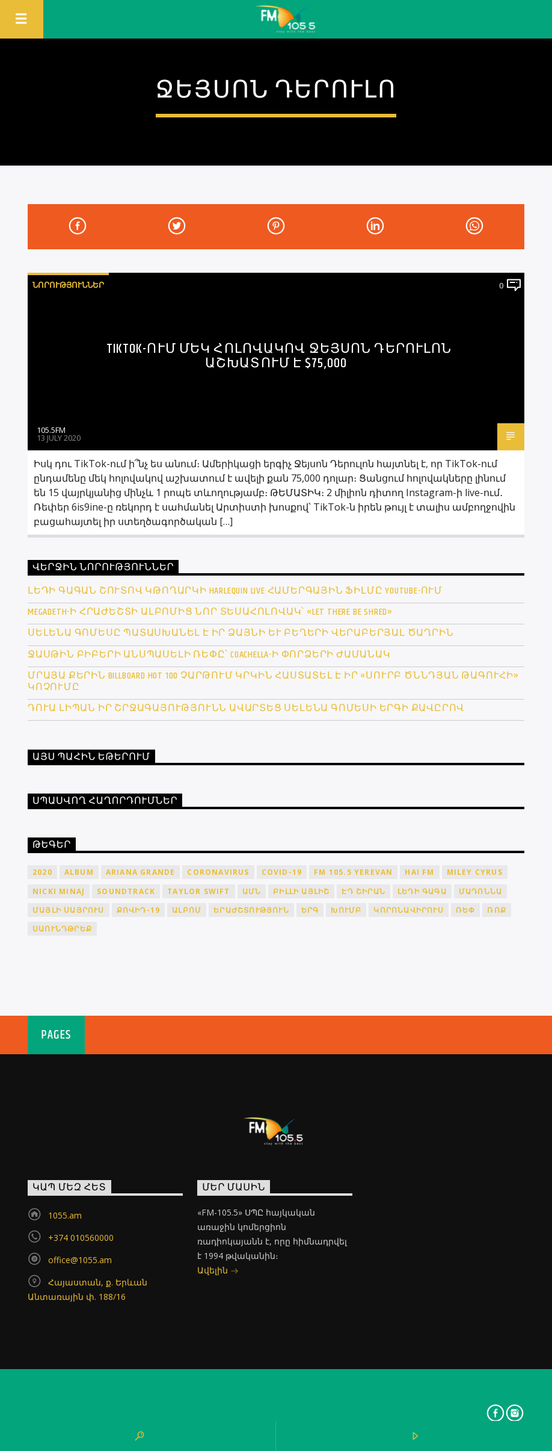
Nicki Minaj (58, 891)
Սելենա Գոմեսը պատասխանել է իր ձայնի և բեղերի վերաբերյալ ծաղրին (240, 633)
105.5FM (51, 429)
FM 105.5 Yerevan (353, 872)
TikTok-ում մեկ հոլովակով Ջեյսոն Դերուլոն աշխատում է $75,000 (279, 356)
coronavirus (218, 872)
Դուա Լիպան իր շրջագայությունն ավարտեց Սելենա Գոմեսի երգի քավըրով (246, 708)
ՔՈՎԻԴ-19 (139, 910)
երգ (310, 910)
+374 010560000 (81, 1237)
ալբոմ (186, 910)
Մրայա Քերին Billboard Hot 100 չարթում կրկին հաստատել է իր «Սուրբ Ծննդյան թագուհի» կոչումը (273, 681)
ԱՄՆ (252, 891)
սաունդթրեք (62, 929)
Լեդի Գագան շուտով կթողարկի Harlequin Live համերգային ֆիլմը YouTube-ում (235, 591)
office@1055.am (80, 1260)
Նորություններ (68, 284)
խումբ (346, 910)
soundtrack (126, 891)
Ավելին (218, 1271)
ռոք (496, 910)
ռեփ (466, 910)
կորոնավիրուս (408, 910)
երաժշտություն (251, 910)
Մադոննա (480, 891)
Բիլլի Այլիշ (301, 891)
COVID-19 (282, 872)
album (79, 872)
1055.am (65, 1215)
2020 (42, 872)
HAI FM (419, 872)
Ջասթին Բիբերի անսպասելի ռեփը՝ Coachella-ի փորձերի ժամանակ (209, 654)
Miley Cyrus (475, 872)
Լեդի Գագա (422, 891)
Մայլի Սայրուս (68, 910)
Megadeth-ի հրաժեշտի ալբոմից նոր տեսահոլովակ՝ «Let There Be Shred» (210, 612)
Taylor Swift (198, 891)
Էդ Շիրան (363, 891)
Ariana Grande (141, 872)
